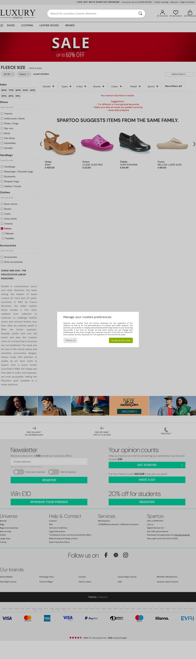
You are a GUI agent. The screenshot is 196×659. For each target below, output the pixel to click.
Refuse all (70, 340)
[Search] (140, 13)
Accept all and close (121, 340)
